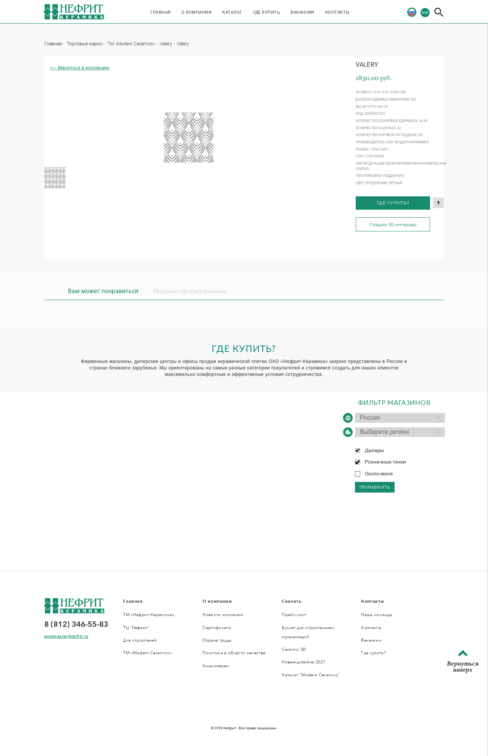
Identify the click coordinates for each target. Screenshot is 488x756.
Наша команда (376, 615)
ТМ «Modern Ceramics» (132, 43)
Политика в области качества (233, 653)
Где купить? (393, 203)
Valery (166, 43)
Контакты (337, 12)
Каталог (232, 12)
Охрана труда (216, 640)
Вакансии (303, 12)
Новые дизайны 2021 (303, 662)
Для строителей (140, 640)
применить (375, 487)
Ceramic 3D (294, 649)
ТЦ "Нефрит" (136, 628)
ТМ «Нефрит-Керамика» (148, 615)
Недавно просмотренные (189, 291)
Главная (160, 12)
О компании (196, 12)
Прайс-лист (294, 615)
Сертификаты (216, 628)
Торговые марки (84, 43)
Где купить (266, 12)
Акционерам (215, 666)
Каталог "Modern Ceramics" (310, 675)
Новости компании (222, 615)
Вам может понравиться (103, 291)
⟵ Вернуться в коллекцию (79, 68)
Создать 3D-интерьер (393, 225)
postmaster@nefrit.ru (66, 636)
